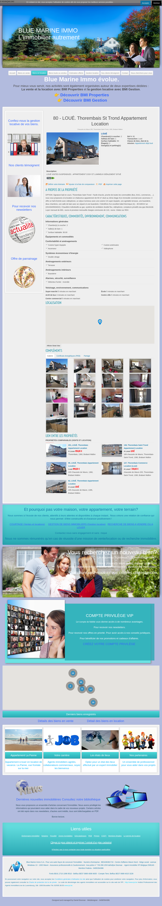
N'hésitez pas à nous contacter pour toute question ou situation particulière (81, 850)
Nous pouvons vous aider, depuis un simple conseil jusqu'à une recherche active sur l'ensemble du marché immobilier (107, 565)
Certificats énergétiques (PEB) (68, 356)
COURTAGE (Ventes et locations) (27, 524)
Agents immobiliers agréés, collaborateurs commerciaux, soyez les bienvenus (61, 765)
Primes (96, 836)
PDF (100, 184)
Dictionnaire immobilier (30, 836)
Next (96, 149)
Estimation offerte (76, 73)
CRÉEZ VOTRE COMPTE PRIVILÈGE (109, 644)
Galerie (50, 356)
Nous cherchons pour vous (141, 73)
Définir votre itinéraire (56, 184)
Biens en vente (24, 73)
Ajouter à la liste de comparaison (82, 184)
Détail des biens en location (105, 721)
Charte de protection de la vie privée (43, 882)
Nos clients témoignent (110, 73)
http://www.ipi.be (131, 882)
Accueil (12, 73)
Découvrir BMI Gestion (85, 100)
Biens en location (39, 73)
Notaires (45, 836)
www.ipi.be (68, 885)
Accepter (145, 3)
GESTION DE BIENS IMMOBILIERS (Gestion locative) (77, 524)
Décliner (156, 3)
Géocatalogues (80, 836)
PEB (90, 836)
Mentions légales (115, 836)
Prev (50, 149)
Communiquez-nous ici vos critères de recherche (113, 572)
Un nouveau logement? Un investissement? (126, 557)
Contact (125, 73)
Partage (87, 356)
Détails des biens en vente (56, 721)
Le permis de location (132, 836)
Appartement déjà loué (144, 143)
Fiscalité (53, 836)
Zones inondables (65, 836)
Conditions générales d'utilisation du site (70, 879)
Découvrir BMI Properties (84, 95)
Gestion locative (92, 73)
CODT (104, 836)
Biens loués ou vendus (58, 73)
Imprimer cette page (114, 184)
